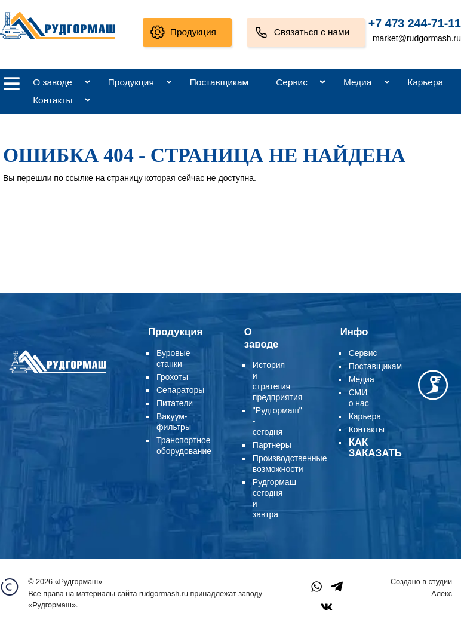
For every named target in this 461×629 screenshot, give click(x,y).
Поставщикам (219, 82)
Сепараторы (180, 390)
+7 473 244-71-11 (414, 23)
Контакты (52, 100)
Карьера (425, 82)
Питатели (174, 403)
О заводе (52, 82)
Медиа (357, 82)
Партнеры (272, 445)
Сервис (292, 82)
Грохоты (172, 377)
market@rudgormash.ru (417, 38)
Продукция (193, 32)
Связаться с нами (311, 32)
